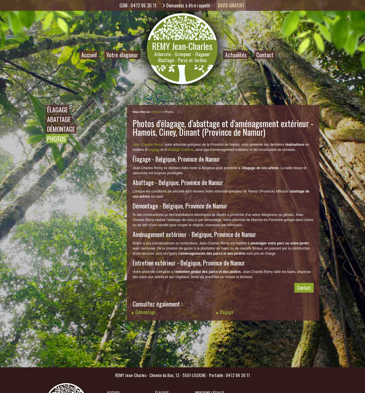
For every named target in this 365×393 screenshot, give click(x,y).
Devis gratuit (231, 5)
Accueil (89, 54)
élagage (153, 150)
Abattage (59, 119)
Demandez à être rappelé (188, 5)
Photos (56, 138)
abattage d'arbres (180, 150)
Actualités (236, 54)
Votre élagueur (122, 54)
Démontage (61, 128)
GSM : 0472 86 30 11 (137, 5)
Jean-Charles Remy (148, 145)
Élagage (57, 109)
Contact (264, 54)
